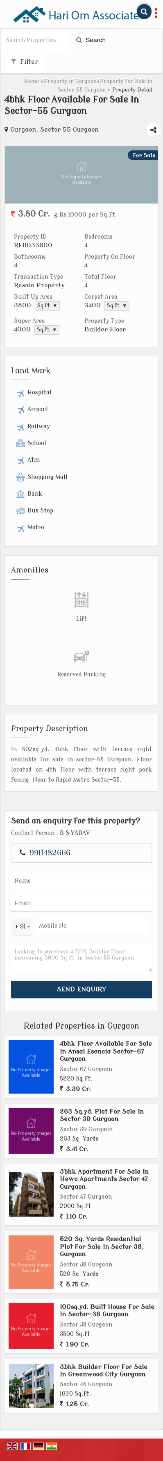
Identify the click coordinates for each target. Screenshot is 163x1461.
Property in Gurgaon (70, 81)
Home (31, 81)
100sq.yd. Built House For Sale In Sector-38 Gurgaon (107, 1310)
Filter (24, 61)
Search (91, 39)
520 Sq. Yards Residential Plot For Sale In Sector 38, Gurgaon (102, 1246)
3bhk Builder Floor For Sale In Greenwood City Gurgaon (103, 1370)
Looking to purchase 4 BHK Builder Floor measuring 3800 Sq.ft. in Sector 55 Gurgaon (81, 958)
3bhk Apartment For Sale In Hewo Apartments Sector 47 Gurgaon (104, 1179)
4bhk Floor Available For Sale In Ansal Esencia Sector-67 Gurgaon (106, 1051)
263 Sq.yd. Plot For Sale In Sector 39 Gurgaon (102, 1115)
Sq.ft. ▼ (47, 306)
